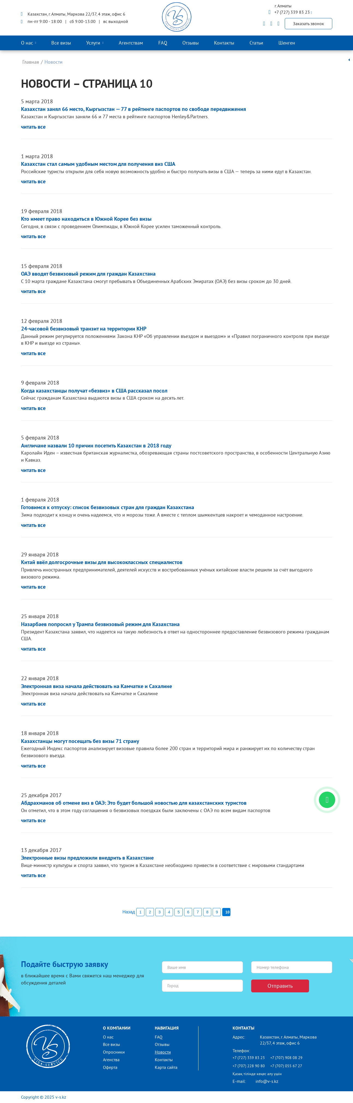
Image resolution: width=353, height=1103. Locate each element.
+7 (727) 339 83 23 (292, 12)
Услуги (93, 43)
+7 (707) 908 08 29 (286, 1057)
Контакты (224, 43)
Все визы (61, 43)
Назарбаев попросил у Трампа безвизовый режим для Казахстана (100, 624)
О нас (27, 43)
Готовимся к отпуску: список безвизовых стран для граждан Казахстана (107, 507)
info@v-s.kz (267, 1081)
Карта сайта (166, 1067)
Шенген (286, 43)
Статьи (256, 43)
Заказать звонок (308, 23)
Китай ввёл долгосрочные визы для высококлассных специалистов (101, 562)
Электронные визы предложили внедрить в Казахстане (87, 858)
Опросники (114, 1052)
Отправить (280, 985)
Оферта (110, 1067)
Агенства (111, 1059)
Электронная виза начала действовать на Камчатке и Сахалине (96, 686)
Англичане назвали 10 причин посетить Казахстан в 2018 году (96, 446)
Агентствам (131, 43)
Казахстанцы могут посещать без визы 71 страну (80, 741)
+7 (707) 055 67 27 (286, 1065)
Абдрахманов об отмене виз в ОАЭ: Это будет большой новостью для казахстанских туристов (134, 803)
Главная (30, 62)
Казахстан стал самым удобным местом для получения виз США (98, 164)
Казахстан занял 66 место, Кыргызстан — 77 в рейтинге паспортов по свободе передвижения (133, 109)
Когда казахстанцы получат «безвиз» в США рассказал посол (94, 391)
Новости (163, 1052)
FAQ (162, 43)
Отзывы (190, 43)
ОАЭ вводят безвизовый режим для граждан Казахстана (88, 274)
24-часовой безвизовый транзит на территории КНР (83, 329)
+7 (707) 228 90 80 (249, 1065)
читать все (33, 127)
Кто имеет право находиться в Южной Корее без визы (86, 219)
